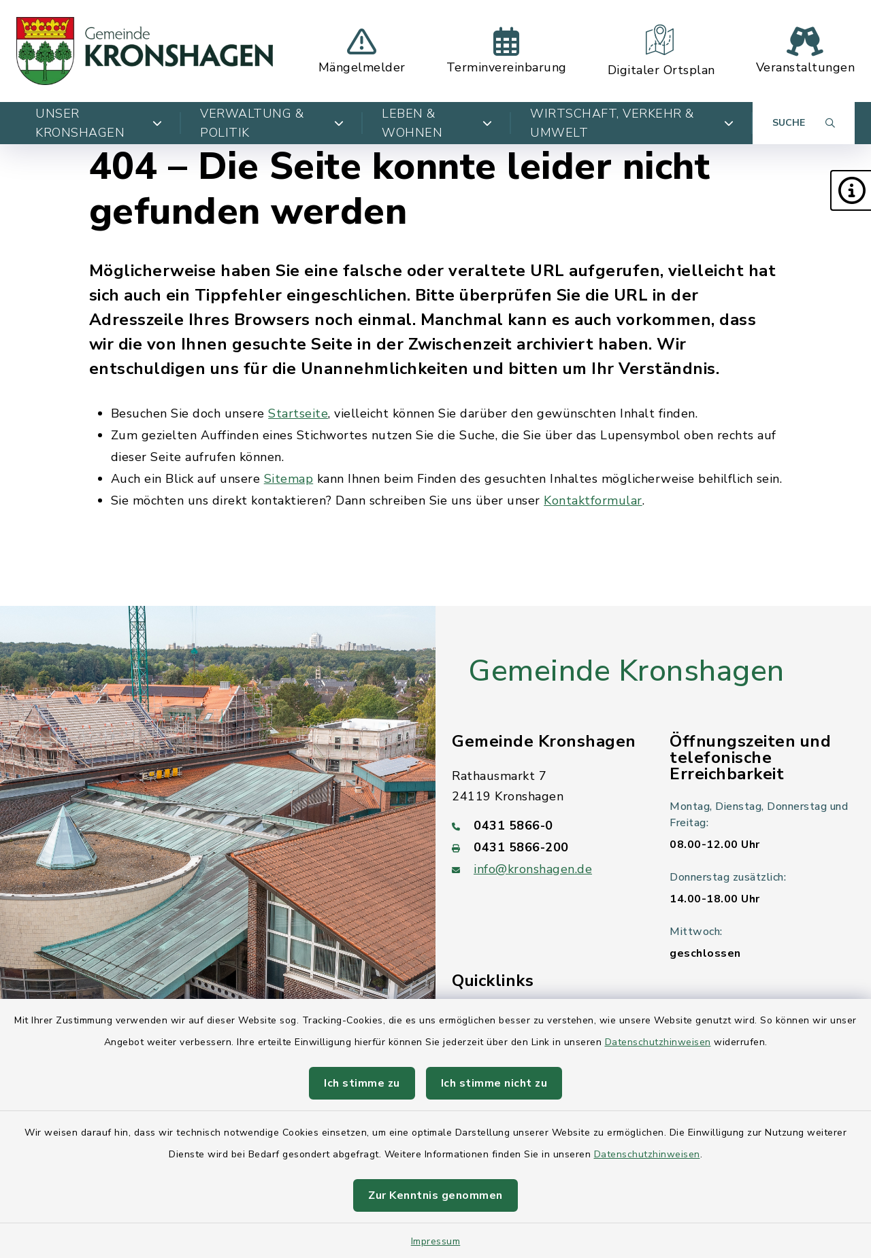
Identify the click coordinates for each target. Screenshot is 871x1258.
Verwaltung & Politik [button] (272, 123)
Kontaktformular (593, 500)
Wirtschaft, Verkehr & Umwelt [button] (632, 123)
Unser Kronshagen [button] (98, 123)
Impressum (436, 1241)
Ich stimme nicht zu (494, 1083)
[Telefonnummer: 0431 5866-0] (544, 825)
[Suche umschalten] (804, 123)
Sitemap (289, 479)
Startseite (298, 413)
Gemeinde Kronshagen (626, 671)
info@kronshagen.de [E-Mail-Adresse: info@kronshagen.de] (533, 869)
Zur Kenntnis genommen (435, 1195)
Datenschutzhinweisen (658, 1042)
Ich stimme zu (362, 1083)
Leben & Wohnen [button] (437, 123)
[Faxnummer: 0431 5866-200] (544, 847)
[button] (850, 190)
